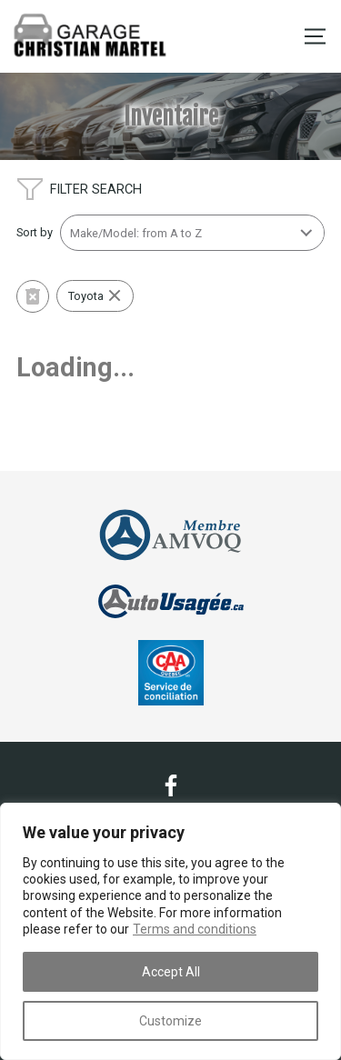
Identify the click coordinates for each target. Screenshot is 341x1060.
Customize (170, 1021)
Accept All (171, 972)
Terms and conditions (194, 929)
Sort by (34, 232)
